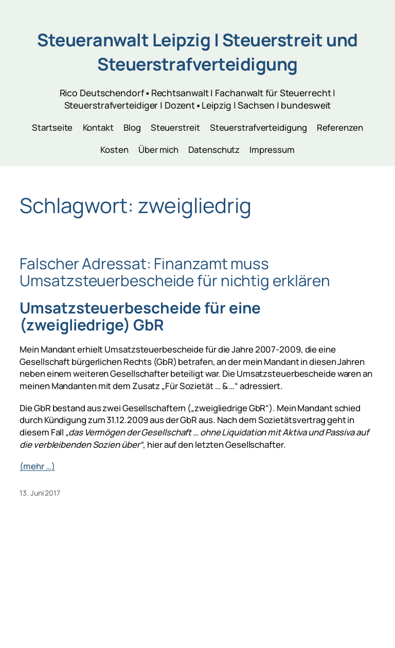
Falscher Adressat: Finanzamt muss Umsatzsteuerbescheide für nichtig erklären (175, 272)
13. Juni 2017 (40, 493)
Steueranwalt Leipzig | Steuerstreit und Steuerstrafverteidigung (197, 52)
